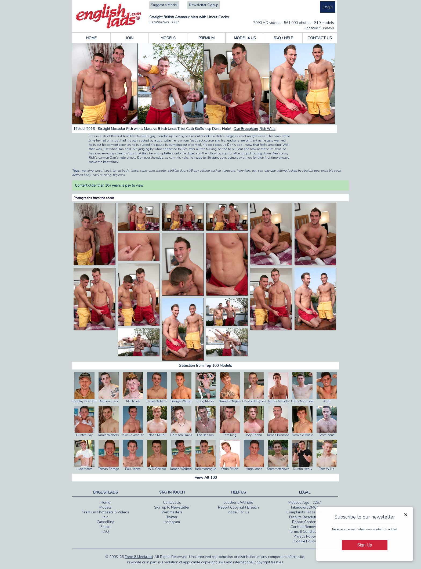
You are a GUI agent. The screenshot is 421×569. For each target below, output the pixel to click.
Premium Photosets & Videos (105, 512)
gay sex (257, 170)
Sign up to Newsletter (172, 507)
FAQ (105, 531)
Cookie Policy (305, 541)
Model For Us (238, 512)
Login (328, 7)
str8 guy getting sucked (204, 170)
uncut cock (103, 170)
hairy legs (243, 170)
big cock (119, 175)
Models (105, 507)
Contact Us (172, 502)
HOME (91, 38)
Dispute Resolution (304, 517)
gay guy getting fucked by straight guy (291, 170)
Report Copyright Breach (238, 507)
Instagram (172, 522)
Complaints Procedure (304, 512)
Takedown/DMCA (305, 507)
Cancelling (105, 522)
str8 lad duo (176, 170)
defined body (81, 175)
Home (105, 502)
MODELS (168, 38)
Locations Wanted (238, 502)
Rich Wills (267, 128)
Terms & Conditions (305, 531)
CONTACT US (319, 38)
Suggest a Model (164, 5)
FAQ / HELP (283, 38)
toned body (120, 170)
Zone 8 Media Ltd (139, 556)
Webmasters (172, 512)
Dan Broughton (246, 128)
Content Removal (305, 526)
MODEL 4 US (245, 38)
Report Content (304, 522)
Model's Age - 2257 (304, 502)
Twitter (171, 517)
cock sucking (101, 175)
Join (105, 517)
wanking (87, 170)
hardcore (228, 170)
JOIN (129, 38)
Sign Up (364, 545)
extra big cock (331, 170)
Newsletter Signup (203, 5)
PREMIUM (206, 38)
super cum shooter (153, 170)
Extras (105, 526)
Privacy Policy (304, 536)
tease (134, 170)
